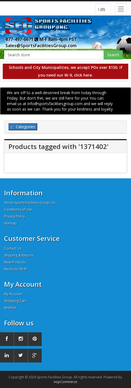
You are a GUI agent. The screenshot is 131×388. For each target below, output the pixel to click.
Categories (23, 126)
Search (113, 54)
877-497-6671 (21, 39)
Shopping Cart (15, 301)
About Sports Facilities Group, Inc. (30, 202)
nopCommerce (65, 381)
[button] (103, 9)
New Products (15, 262)
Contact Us (12, 248)
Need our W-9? (15, 269)
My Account (13, 294)
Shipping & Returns (18, 255)
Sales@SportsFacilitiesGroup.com (40, 46)
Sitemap (10, 223)
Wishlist (10, 307)
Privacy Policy (14, 216)
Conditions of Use (18, 209)
